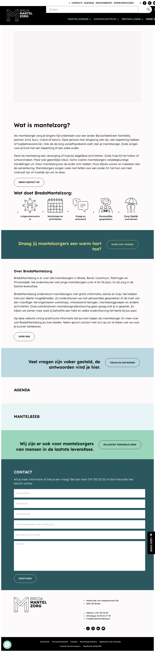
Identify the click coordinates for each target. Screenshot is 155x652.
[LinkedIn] (98, 628)
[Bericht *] (79, 556)
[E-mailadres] (79, 493)
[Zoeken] (92, 9)
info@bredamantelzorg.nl (98, 618)
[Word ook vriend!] (122, 244)
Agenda (88, 3)
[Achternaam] (79, 514)
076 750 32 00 (101, 613)
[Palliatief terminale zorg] (120, 444)
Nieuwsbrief (104, 3)
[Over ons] (24, 336)
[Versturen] (25, 578)
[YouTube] (103, 628)
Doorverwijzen (124, 3)
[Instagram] (150, 3)
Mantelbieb (27, 416)
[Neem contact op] (29, 182)
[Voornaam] (79, 504)
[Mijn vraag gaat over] (79, 535)
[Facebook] (144, 3)
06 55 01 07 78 (103, 616)
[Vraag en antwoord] (122, 362)
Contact (77, 3)
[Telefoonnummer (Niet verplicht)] (79, 524)
